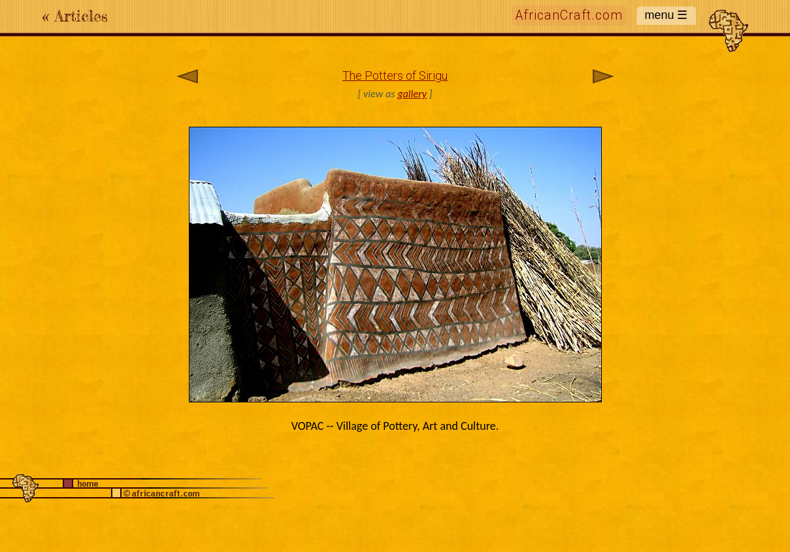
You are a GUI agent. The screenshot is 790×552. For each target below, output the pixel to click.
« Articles (75, 16)
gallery (412, 94)
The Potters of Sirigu (395, 75)
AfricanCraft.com (569, 15)
